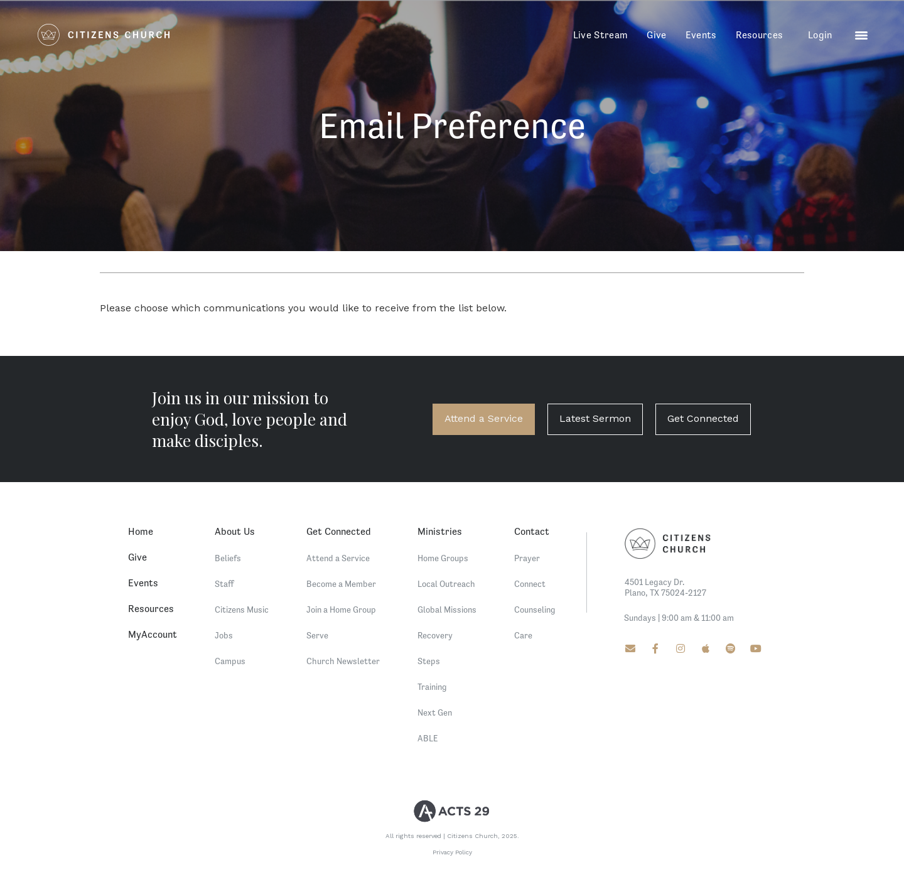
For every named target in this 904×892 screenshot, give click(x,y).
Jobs (224, 635)
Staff (224, 583)
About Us (235, 531)
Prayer (527, 558)
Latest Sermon (595, 418)
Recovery (435, 635)
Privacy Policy (452, 852)
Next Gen (434, 712)
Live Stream (600, 34)
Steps (428, 661)
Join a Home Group (341, 609)
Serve (317, 635)
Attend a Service (483, 418)
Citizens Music (242, 609)
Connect (530, 583)
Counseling (535, 609)
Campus (230, 661)
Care (523, 635)
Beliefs (228, 558)
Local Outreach (446, 583)
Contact (531, 531)
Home (140, 531)
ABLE (427, 738)
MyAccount (152, 634)
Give (656, 34)
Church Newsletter (343, 661)
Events (701, 34)
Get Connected (703, 418)
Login (820, 34)
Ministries (439, 531)
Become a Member (341, 583)
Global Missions (446, 609)
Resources (759, 34)
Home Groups (442, 558)
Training (432, 686)
